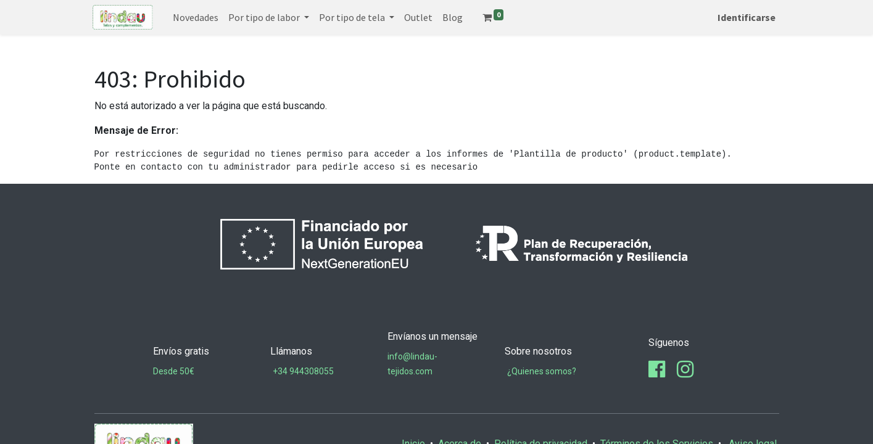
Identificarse (745, 17)
